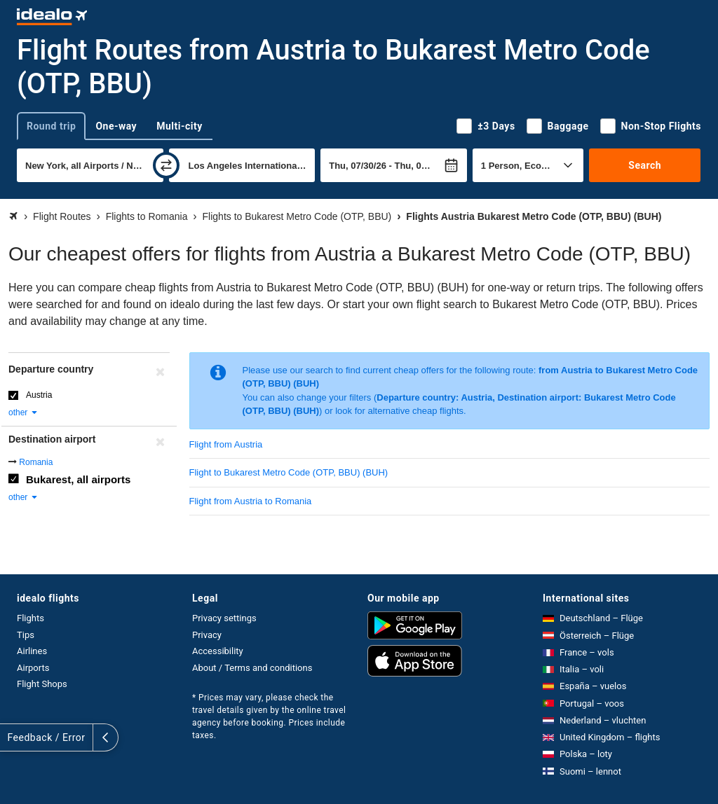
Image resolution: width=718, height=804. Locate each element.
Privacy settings (224, 618)
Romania (36, 462)
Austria (39, 395)
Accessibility (217, 651)
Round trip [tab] (51, 126)
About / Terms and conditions (252, 668)
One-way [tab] (116, 126)
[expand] (12, 737)
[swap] (166, 165)
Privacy (207, 635)
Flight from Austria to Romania (250, 501)
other (23, 412)
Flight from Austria (226, 444)
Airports (33, 668)
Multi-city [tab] (179, 126)
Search (644, 165)
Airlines (32, 651)
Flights (30, 618)
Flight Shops (42, 684)
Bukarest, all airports (78, 479)
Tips (25, 635)
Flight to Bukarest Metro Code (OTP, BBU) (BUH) (288, 472)
